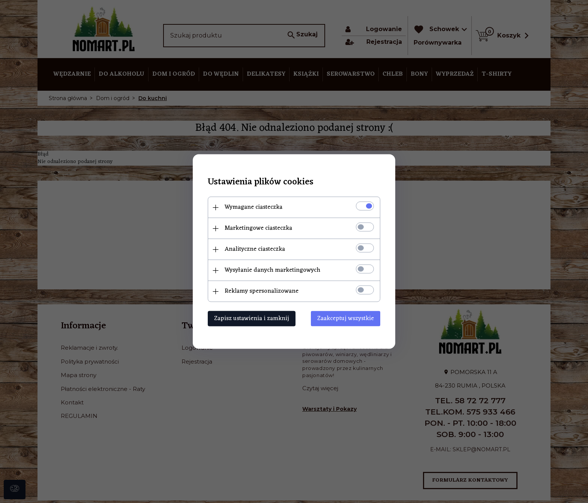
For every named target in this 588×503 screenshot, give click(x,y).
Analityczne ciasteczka (255, 249)
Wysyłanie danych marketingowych (272, 270)
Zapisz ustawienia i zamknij (251, 318)
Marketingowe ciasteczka (258, 228)
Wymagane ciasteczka (253, 207)
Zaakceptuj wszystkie (345, 318)
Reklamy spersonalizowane (261, 291)
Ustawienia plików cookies (261, 182)
